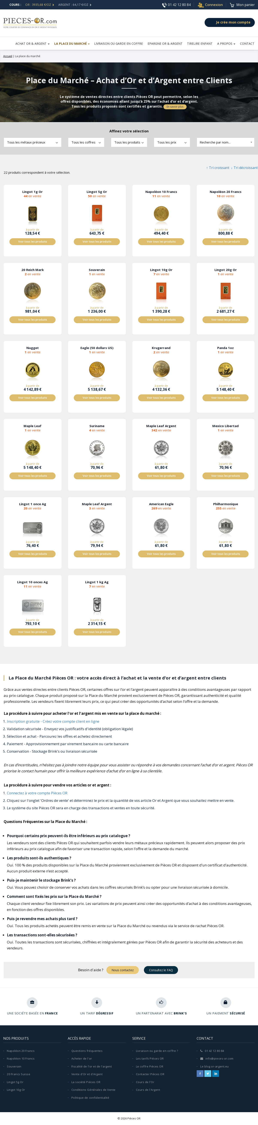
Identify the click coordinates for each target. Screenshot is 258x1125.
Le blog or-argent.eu (214, 1066)
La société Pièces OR (85, 1082)
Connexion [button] (209, 4)
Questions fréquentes (87, 1051)
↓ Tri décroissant (244, 167)
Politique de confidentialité (90, 1098)
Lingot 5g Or (15, 1082)
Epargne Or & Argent (166, 43)
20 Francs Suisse (18, 1074)
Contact (247, 43)
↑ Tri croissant (217, 167)
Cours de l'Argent (148, 1090)
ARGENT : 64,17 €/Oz (75, 5)
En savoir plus (175, 106)
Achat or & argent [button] (34, 43)
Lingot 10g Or (16, 1090)
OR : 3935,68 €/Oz (39, 5)
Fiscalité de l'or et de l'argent (91, 1066)
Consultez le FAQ (161, 970)
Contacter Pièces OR (150, 1074)
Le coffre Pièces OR (149, 1066)
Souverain (14, 1066)
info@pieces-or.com (216, 1059)
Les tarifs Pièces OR (150, 1059)
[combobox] (226, 142)
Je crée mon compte (229, 22)
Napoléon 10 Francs (21, 1059)
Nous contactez (123, 970)
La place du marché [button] (74, 43)
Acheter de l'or (81, 1059)
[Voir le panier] (242, 4)
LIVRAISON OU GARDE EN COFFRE (120, 43)
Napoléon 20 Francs (21, 1051)
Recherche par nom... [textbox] (215, 142)
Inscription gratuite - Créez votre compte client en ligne (53, 721)
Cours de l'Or (145, 1082)
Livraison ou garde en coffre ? (157, 1051)
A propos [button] (227, 43)
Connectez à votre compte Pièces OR (37, 792)
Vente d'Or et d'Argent (87, 1074)
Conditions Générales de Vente (93, 1090)
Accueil (7, 56)
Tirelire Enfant (201, 43)
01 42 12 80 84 (175, 4)
